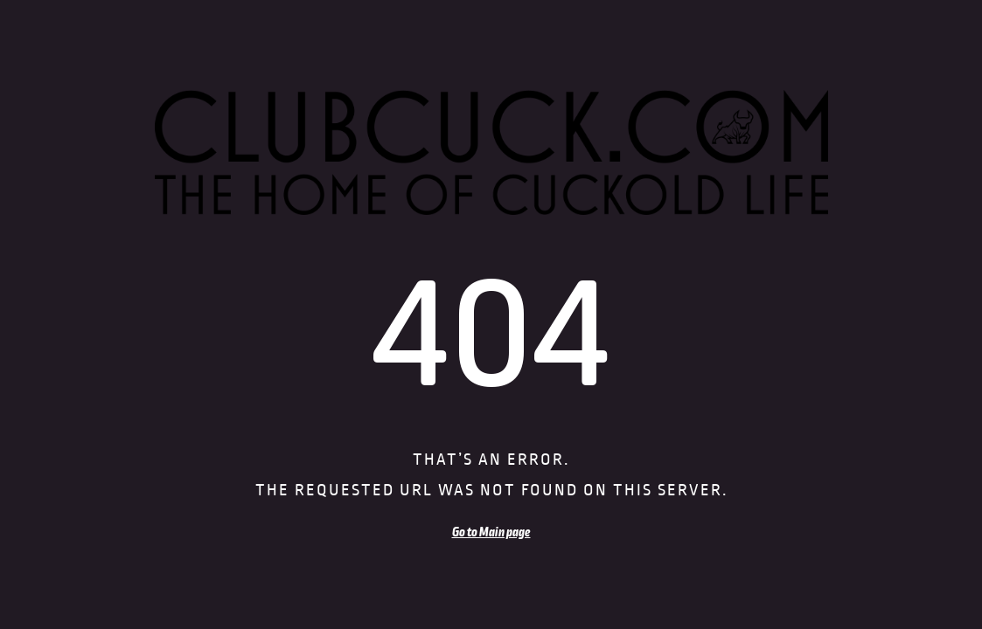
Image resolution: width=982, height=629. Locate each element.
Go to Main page (491, 532)
